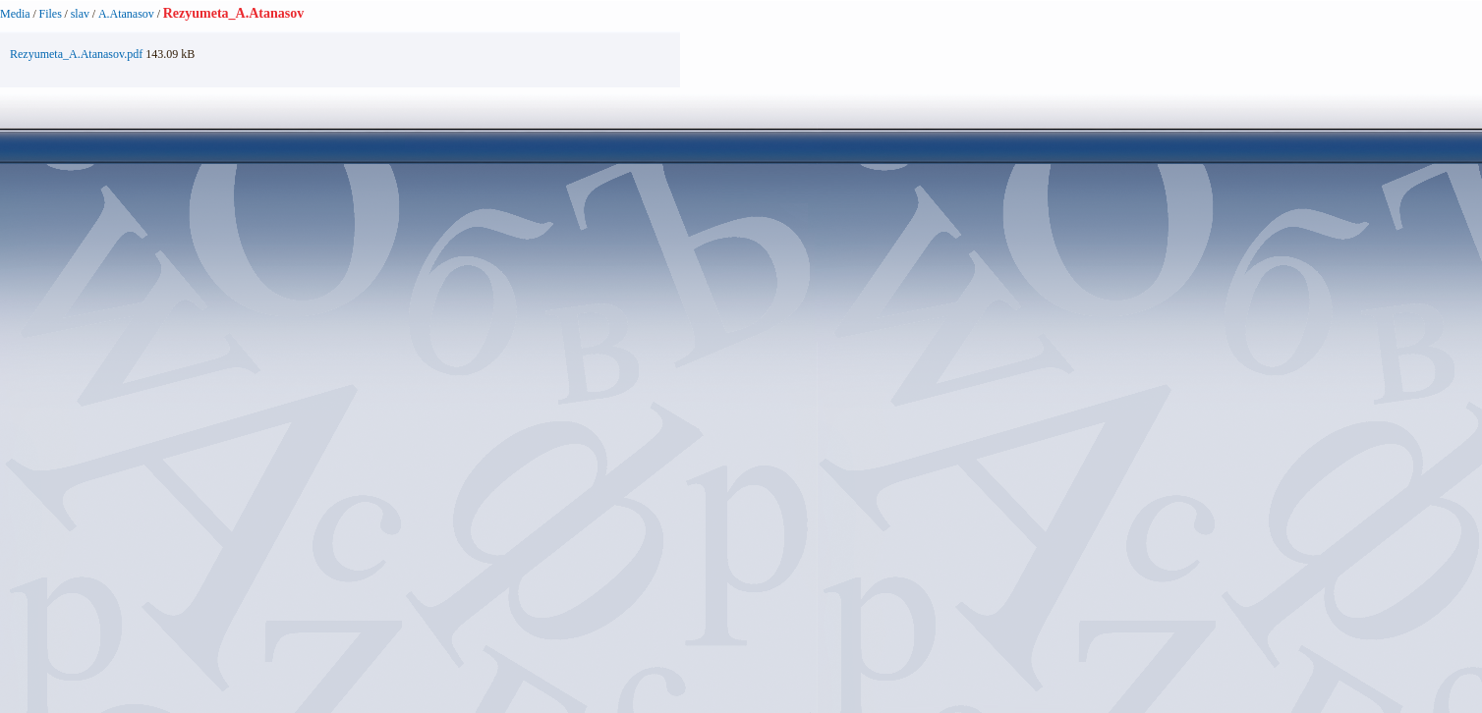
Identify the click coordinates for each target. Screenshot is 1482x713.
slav (80, 14)
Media (15, 14)
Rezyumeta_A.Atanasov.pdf (76, 54)
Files (50, 14)
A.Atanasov (126, 14)
